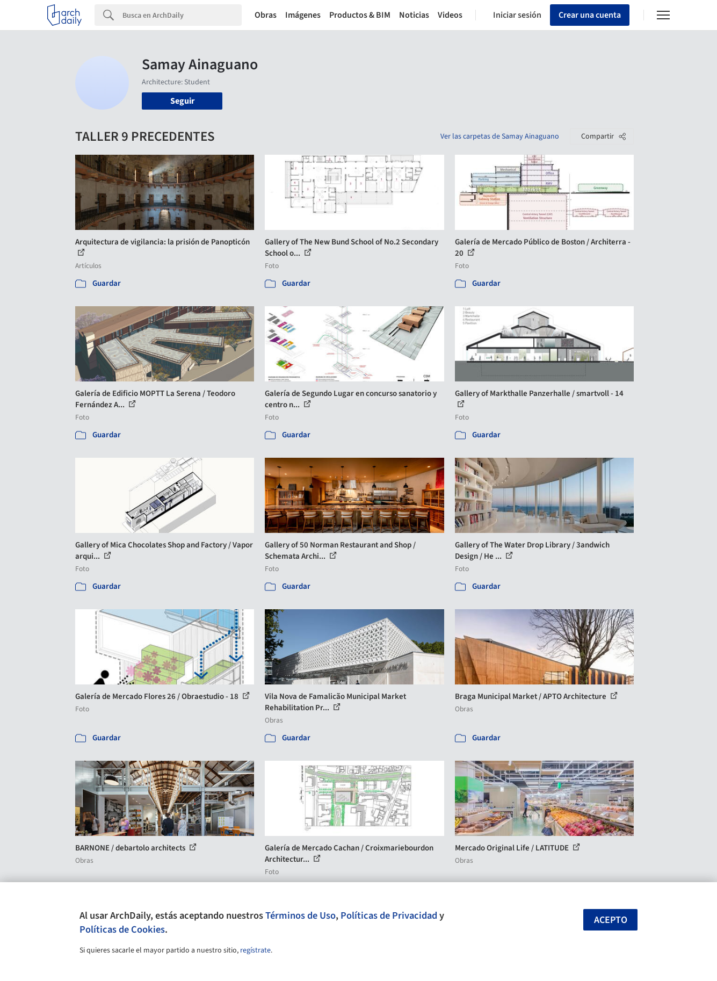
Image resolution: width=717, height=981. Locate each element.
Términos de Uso (300, 915)
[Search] (182, 15)
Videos (450, 15)
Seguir (182, 101)
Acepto (610, 920)
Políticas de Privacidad (389, 915)
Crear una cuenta (590, 15)
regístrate (255, 950)
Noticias (414, 15)
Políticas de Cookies (122, 929)
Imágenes (303, 15)
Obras (266, 15)
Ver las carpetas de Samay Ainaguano (499, 136)
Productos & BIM (359, 15)
